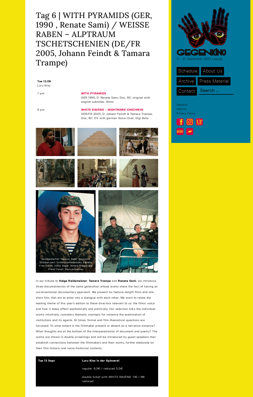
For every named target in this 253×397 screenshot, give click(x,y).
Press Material (214, 81)
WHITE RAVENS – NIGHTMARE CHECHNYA (112, 109)
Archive (186, 81)
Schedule (187, 71)
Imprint (181, 109)
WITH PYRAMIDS (93, 93)
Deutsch (182, 104)
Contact (186, 91)
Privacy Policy (186, 113)
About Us (212, 71)
